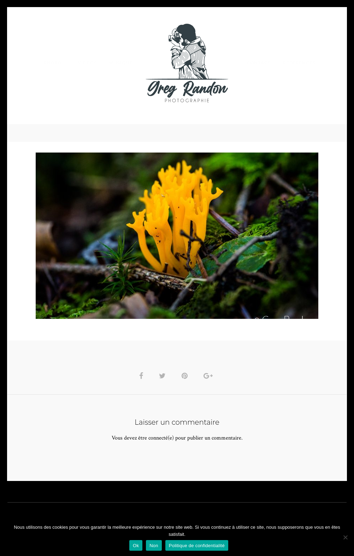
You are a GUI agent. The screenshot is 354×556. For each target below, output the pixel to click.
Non (153, 545)
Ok (136, 545)
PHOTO (52, 62)
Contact (259, 62)
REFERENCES (299, 62)
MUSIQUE (121, 62)
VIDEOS (87, 62)
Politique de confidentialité (197, 545)
